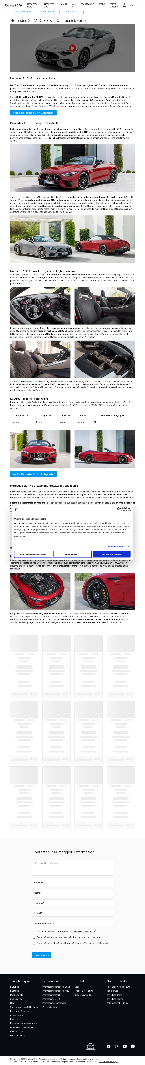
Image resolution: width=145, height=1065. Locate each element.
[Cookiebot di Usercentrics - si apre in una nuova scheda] (119, 509)
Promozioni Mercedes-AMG (55, 990)
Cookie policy (82, 1059)
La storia (14, 990)
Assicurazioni (16, 1015)
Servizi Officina (114, 5)
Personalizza (72, 554)
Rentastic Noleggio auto (118, 986)
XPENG (101, 4)
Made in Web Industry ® (108, 1061)
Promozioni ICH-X (51, 998)
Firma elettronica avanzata (23, 1023)
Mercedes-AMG (49, 5)
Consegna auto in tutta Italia (24, 1007)
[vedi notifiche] (139, 5)
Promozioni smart (51, 994)
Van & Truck (112, 990)
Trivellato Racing (115, 998)
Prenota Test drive (84, 990)
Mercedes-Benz (32, 5)
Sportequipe (87, 4)
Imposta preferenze (116, 546)
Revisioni (14, 1019)
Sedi (77, 986)
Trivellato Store (114, 994)
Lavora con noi (17, 1031)
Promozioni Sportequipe (54, 1002)
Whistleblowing (17, 1035)
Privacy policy (94, 1059)
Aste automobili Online (118, 1002)
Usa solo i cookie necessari (33, 554)
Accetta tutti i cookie (112, 554)
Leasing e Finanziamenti (22, 1011)
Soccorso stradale (84, 994)
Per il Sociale (16, 994)
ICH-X (74, 5)
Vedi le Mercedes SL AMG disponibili (34, 112)
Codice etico (16, 998)
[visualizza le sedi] (124, 5)
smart (63, 4)
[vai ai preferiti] (132, 6)
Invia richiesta (42, 955)
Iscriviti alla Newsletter (21, 1027)
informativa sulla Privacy (82, 931)
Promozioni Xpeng (51, 1007)
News (13, 1002)
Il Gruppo (14, 986)
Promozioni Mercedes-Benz (56, 986)
